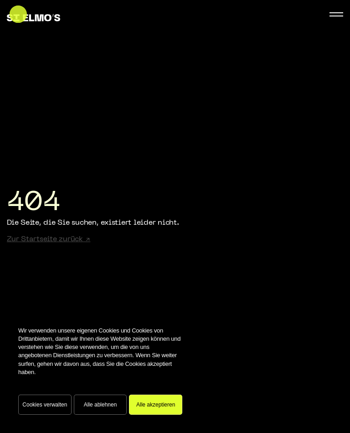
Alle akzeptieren (155, 404)
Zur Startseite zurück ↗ (48, 239)
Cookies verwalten (44, 404)
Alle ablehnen (100, 404)
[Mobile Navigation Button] (336, 14)
